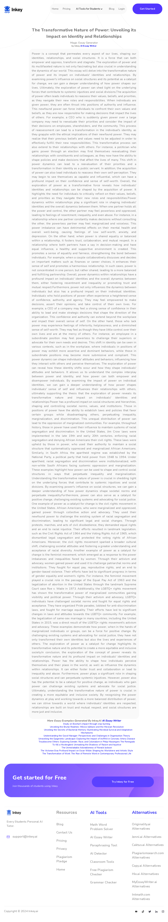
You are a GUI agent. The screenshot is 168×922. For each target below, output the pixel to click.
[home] (13, 9)
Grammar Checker (103, 891)
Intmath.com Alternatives (141, 906)
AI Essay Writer (88, 46)
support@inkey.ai (25, 846)
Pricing (67, 8)
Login (122, 8)
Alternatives (144, 821)
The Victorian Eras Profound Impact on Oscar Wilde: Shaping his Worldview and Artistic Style (87, 750)
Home (55, 8)
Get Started (147, 8)
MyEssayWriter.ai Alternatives (144, 893)
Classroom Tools (102, 871)
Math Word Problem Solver (101, 836)
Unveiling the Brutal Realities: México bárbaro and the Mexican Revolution (87, 726)
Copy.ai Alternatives (146, 875)
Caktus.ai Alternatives (148, 854)
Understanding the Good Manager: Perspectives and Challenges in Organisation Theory (87, 735)
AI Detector (98, 863)
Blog (111, 8)
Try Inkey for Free (123, 781)
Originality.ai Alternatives (141, 835)
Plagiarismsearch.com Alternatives (148, 864)
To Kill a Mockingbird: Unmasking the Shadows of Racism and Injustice (86, 744)
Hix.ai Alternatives (145, 883)
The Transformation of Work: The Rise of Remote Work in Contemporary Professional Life (86, 753)
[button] (90, 10)
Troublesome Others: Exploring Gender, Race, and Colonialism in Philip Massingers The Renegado (87, 741)
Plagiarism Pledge (64, 868)
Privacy (61, 858)
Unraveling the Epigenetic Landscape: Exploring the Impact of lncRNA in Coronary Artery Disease (87, 738)
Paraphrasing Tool (103, 854)
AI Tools (98, 822)
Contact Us (64, 841)
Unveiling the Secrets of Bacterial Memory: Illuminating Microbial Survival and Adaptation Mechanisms (88, 731)
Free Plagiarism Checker (101, 881)
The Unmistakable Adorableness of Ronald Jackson (87, 747)
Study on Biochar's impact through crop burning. (86, 723)
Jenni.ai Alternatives (147, 846)
